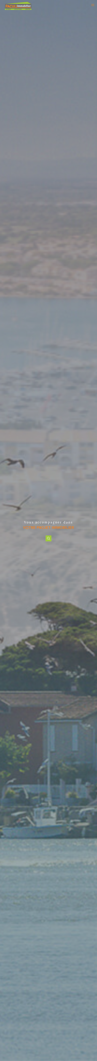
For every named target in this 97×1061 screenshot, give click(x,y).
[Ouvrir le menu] (93, 5)
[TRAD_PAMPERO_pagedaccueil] (18, 9)
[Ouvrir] (48, 538)
